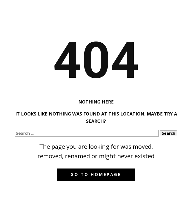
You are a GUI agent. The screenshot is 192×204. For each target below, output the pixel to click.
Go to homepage (95, 174)
